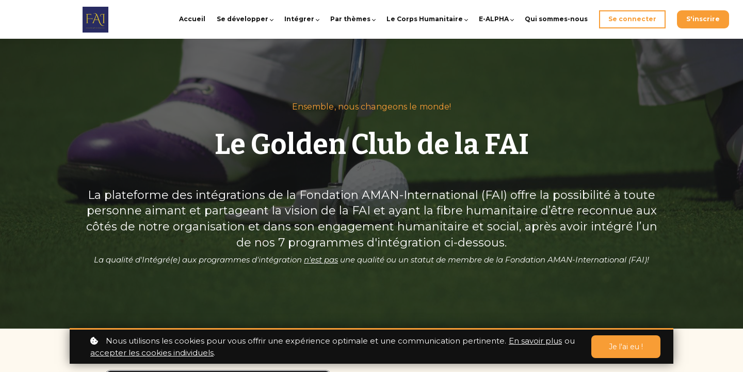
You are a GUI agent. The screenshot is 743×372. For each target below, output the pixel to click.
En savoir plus (535, 341)
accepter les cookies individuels (152, 353)
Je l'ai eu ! (626, 346)
